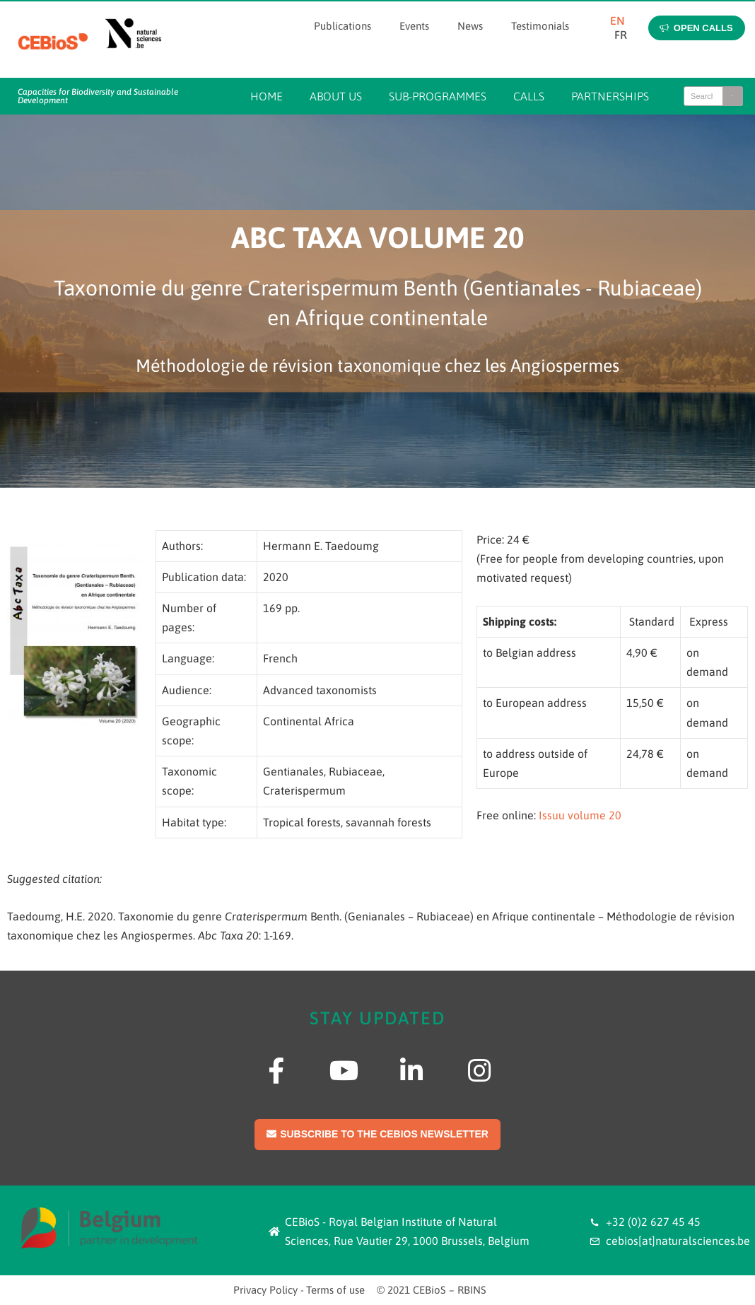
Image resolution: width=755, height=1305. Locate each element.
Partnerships (610, 96)
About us (336, 96)
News (470, 26)
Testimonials (540, 26)
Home (266, 96)
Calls (528, 96)
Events (414, 26)
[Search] (732, 96)
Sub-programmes (437, 96)
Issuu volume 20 (580, 815)
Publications (342, 26)
